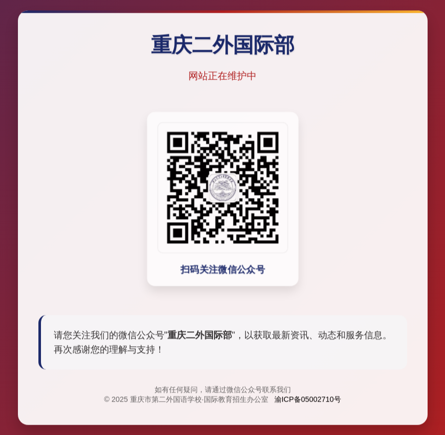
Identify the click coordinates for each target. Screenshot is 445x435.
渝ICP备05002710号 (307, 400)
